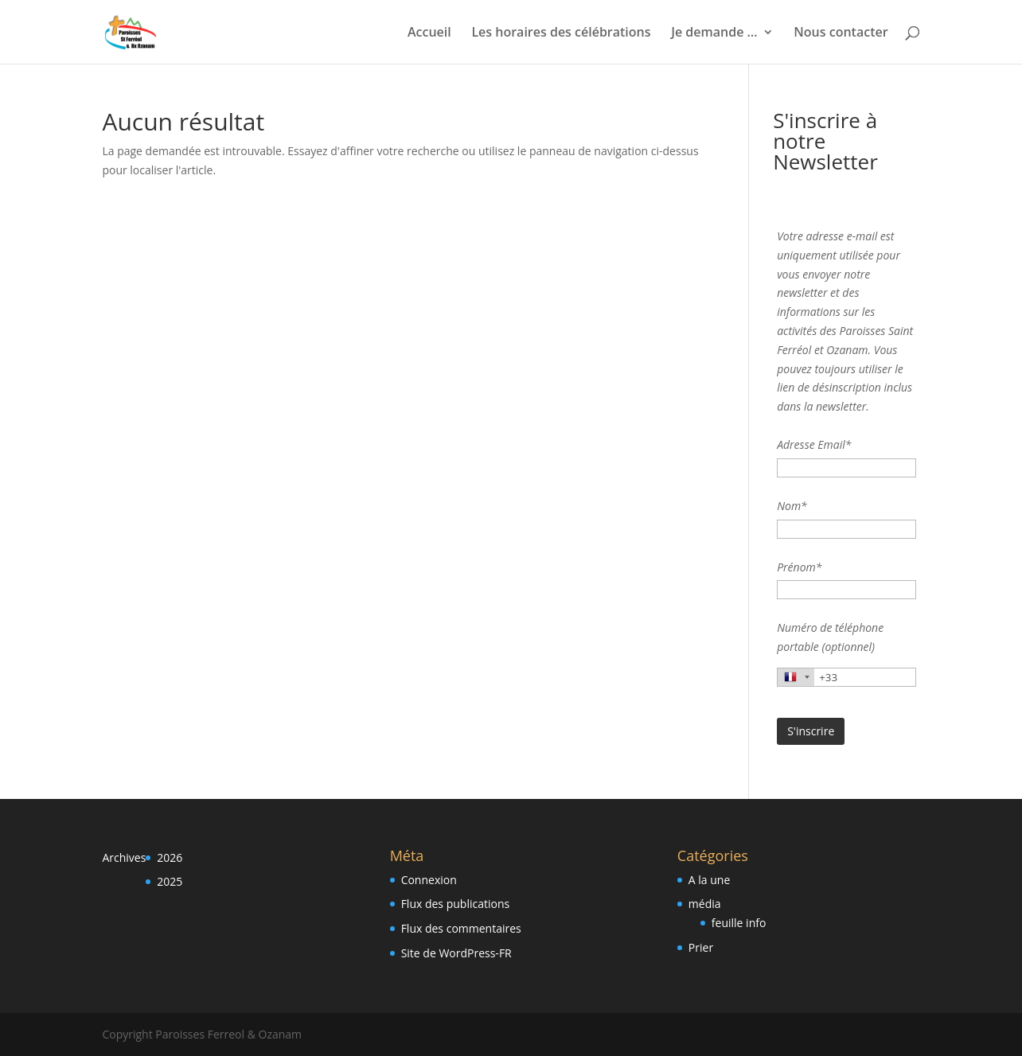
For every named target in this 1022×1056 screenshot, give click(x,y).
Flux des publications (455, 903)
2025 (169, 881)
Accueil (429, 33)
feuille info (739, 922)
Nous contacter (840, 33)
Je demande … (714, 33)
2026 (169, 857)
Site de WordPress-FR (456, 953)
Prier (700, 947)
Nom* (792, 505)
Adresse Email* (814, 444)
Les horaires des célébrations (560, 33)
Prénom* (799, 567)
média (704, 903)
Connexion (429, 879)
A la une (709, 879)
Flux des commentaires (461, 928)
